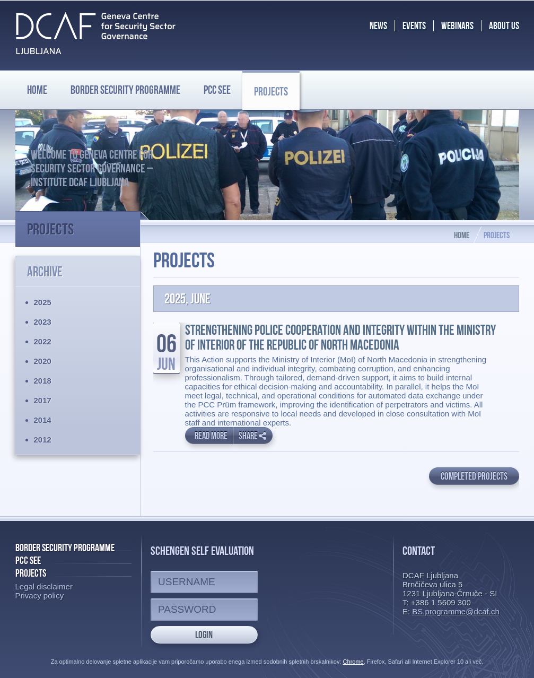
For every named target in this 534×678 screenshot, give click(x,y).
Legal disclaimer (44, 586)
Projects (271, 91)
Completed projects (474, 476)
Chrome (353, 661)
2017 (42, 400)
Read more (211, 435)
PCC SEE (217, 89)
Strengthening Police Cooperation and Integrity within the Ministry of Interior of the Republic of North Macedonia (340, 337)
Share (252, 435)
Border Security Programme (65, 547)
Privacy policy (39, 595)
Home (37, 89)
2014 (42, 419)
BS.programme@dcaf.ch (455, 611)
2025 (42, 302)
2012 (42, 439)
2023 (42, 321)
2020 (42, 361)
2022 (42, 341)
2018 (42, 380)
